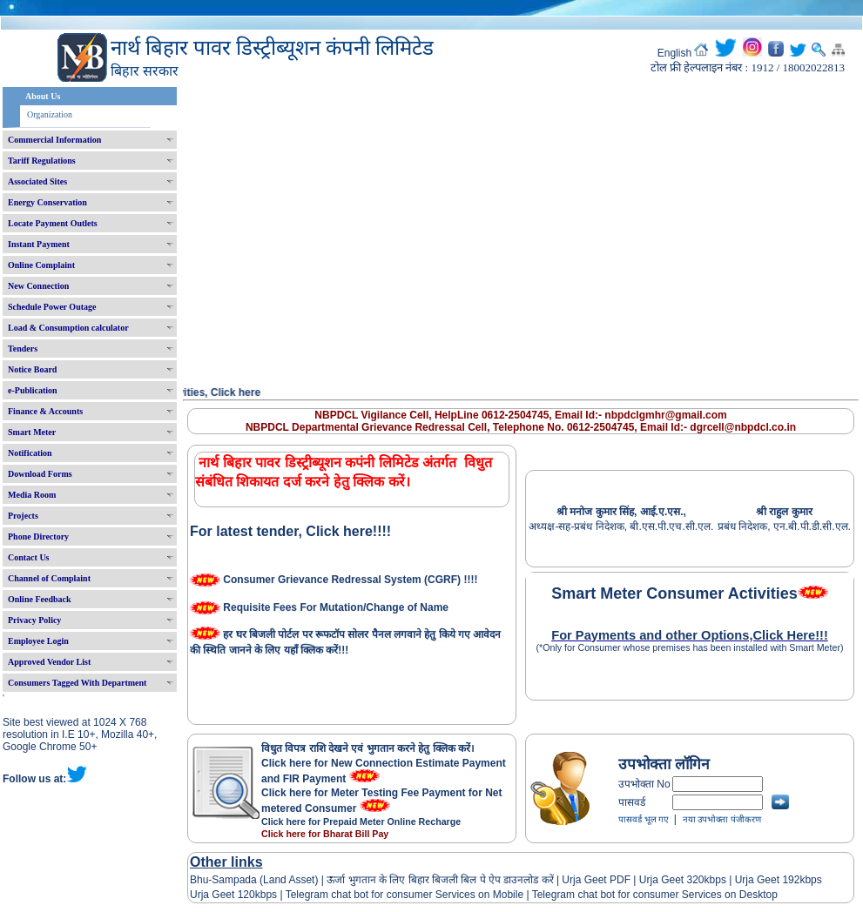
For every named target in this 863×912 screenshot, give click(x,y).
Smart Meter (32, 432)
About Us (42, 96)
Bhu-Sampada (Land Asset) (254, 880)
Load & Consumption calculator (68, 327)
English (674, 53)
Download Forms (40, 474)
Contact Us (29, 557)
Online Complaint (41, 265)
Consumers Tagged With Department (77, 682)
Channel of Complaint (49, 578)
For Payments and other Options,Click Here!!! (689, 635)
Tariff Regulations (42, 160)
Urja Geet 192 (765, 880)
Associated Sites (37, 181)
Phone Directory (38, 536)
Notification (30, 453)
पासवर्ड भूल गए (643, 819)
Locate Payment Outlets (53, 223)
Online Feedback (39, 599)
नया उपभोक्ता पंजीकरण (722, 819)
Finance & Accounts (45, 411)
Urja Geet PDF (596, 880)
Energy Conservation (47, 202)
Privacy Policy (34, 620)
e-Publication (32, 390)
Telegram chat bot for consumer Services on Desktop (655, 895)
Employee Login (38, 641)
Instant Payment (39, 244)
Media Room (32, 495)
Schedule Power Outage (52, 307)
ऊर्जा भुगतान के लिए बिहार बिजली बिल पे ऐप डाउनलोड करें (440, 880)
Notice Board (32, 369)
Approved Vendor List (49, 662)
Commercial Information (54, 139)
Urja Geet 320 (672, 880)
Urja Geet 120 (222, 895)
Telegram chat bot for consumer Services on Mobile (404, 895)
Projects (23, 515)
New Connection (38, 286)
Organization (49, 114)
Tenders (22, 348)
